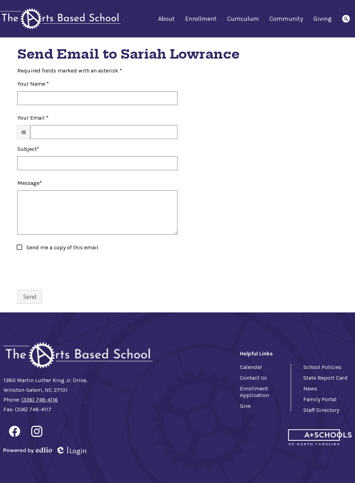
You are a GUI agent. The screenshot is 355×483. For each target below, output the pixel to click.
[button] (166, 18)
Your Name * (33, 83)
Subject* (28, 149)
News (310, 388)
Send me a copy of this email (61, 247)
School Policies (322, 367)
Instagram (36, 433)
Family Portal (320, 399)
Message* (29, 183)
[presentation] (70, 270)
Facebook (14, 433)
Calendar (251, 367)
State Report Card (325, 377)
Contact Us (253, 377)
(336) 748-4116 (39, 399)
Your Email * (33, 117)
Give (245, 406)
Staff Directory (321, 410)
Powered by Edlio (27, 450)
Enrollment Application (254, 391)
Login (71, 451)
